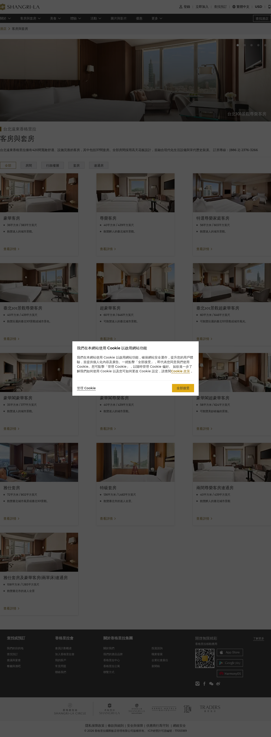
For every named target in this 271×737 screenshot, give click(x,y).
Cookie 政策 (180, 371)
